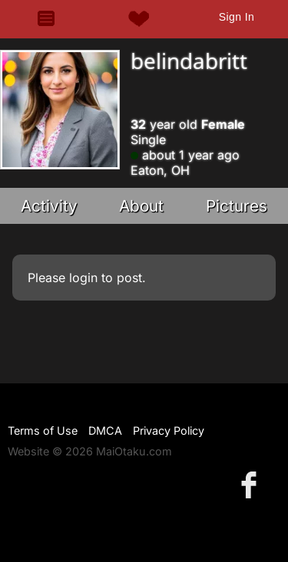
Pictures (236, 205)
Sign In (236, 17)
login (83, 277)
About (141, 205)
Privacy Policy (168, 430)
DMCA (105, 430)
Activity (49, 205)
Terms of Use (43, 430)
